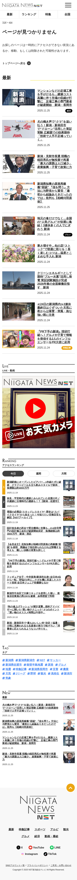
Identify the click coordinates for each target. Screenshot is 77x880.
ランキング (29, 14)
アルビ (54, 829)
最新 (10, 14)
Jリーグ (20, 673)
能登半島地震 (35, 664)
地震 (8, 669)
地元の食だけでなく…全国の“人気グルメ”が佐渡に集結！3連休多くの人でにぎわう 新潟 (54, 224)
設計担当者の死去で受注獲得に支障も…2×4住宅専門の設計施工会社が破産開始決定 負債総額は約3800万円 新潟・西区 (34, 531)
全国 (67, 14)
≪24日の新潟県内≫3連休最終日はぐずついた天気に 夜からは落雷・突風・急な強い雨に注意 (54, 309)
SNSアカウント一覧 (15, 865)
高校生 (55, 673)
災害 (55, 669)
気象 (8, 678)
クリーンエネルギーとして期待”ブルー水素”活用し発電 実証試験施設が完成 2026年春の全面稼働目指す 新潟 (54, 280)
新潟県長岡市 (39, 669)
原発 (50, 664)
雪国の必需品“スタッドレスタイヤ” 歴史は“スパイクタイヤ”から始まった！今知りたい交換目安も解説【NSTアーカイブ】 (34, 515)
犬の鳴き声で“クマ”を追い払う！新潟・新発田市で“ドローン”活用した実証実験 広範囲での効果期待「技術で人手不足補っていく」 (30, 708)
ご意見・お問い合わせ (61, 865)
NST (42, 660)
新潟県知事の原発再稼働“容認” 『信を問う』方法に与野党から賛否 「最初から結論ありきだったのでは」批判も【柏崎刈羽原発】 (30, 724)
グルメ (68, 235)
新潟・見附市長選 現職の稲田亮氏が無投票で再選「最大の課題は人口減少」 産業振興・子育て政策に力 (30, 757)
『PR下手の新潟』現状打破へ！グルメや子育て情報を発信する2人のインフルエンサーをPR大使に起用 (34, 563)
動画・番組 (51, 836)
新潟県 (9, 660)
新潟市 (68, 673)
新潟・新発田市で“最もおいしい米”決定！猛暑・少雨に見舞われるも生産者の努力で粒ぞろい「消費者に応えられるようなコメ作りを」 (33, 626)
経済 (69, 111)
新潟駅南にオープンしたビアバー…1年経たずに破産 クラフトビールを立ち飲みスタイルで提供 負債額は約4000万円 (34, 485)
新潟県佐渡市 (13, 664)
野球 (33, 673)
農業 (65, 669)
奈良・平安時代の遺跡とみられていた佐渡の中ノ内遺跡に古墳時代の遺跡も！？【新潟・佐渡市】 (33, 500)
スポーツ (39, 829)
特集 (48, 14)
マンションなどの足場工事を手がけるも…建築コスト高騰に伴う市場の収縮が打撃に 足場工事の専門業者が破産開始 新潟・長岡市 (54, 98)
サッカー (55, 660)
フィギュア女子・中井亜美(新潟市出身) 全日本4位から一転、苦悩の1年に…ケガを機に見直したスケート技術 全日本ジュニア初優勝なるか (34, 580)
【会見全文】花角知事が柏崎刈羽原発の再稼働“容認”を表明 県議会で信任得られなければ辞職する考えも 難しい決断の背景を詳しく (34, 547)
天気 (8, 673)
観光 (43, 673)
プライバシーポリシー (37, 865)
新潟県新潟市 (26, 660)
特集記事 (67, 348)
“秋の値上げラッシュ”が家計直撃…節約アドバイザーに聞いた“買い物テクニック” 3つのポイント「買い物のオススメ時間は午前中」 (33, 609)
